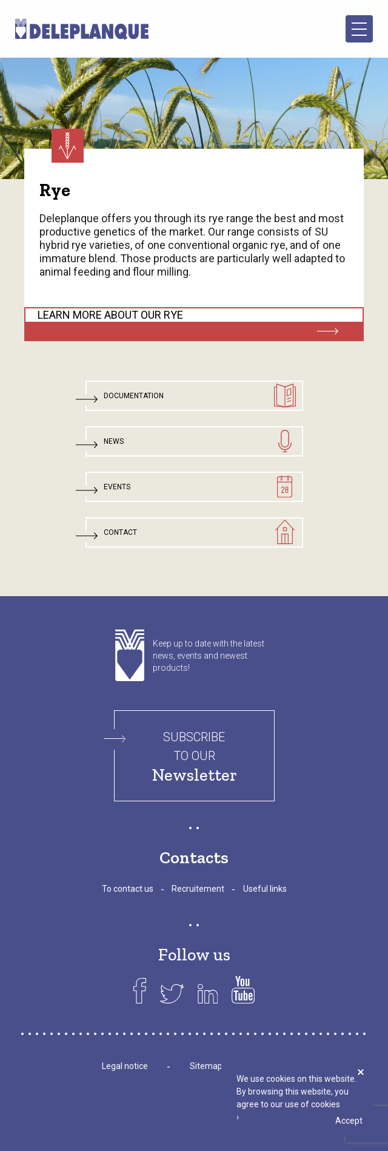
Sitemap (206, 1066)
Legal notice (125, 1066)
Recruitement (198, 889)
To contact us (127, 889)
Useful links (265, 889)
